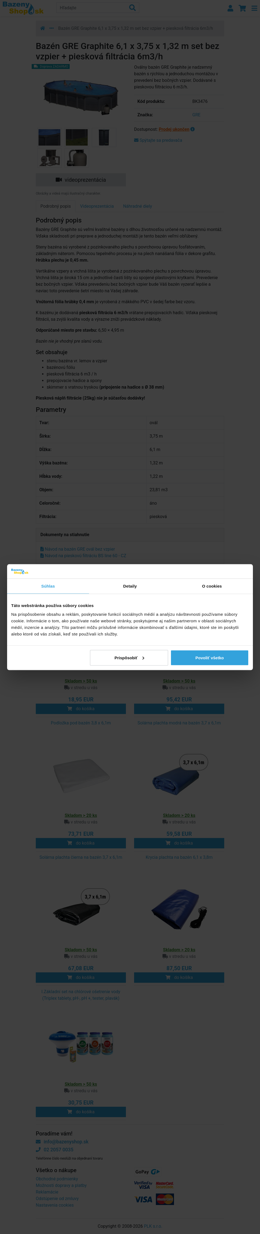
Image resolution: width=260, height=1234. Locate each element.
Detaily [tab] (130, 586)
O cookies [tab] (212, 586)
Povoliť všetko (210, 657)
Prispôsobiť (129, 657)
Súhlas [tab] (48, 586)
